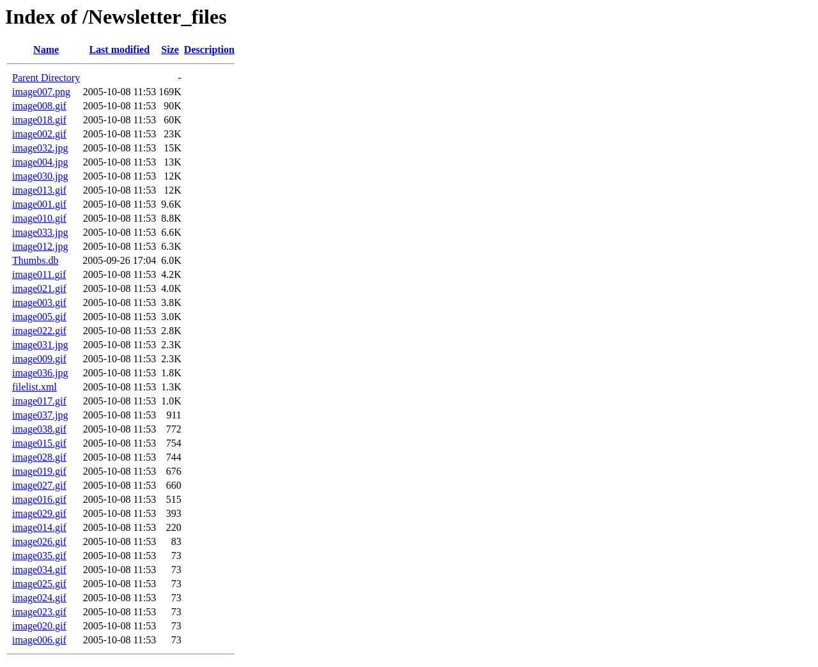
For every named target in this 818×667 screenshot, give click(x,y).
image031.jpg (40, 344)
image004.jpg (40, 162)
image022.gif (39, 330)
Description (209, 49)
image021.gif (39, 288)
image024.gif (39, 597)
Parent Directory (46, 77)
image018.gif (39, 119)
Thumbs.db (35, 260)
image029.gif (39, 513)
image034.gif (39, 569)
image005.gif (39, 316)
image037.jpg (40, 415)
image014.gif (39, 527)
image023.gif (39, 611)
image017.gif (39, 400)
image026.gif (39, 541)
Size (170, 49)
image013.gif (39, 190)
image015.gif (39, 443)
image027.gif (39, 485)
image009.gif (39, 358)
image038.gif (39, 429)
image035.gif (39, 555)
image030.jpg (40, 176)
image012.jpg (40, 246)
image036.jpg (40, 372)
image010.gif (39, 218)
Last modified (119, 49)
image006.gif (39, 639)
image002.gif (39, 133)
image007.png (41, 91)
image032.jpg (40, 147)
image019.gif (39, 471)
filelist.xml (34, 386)
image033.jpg (40, 232)
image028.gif (39, 457)
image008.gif (39, 105)
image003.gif (39, 302)
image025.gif (39, 583)
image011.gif (39, 274)
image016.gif (39, 499)
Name (46, 49)
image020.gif (39, 625)
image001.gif (39, 204)
